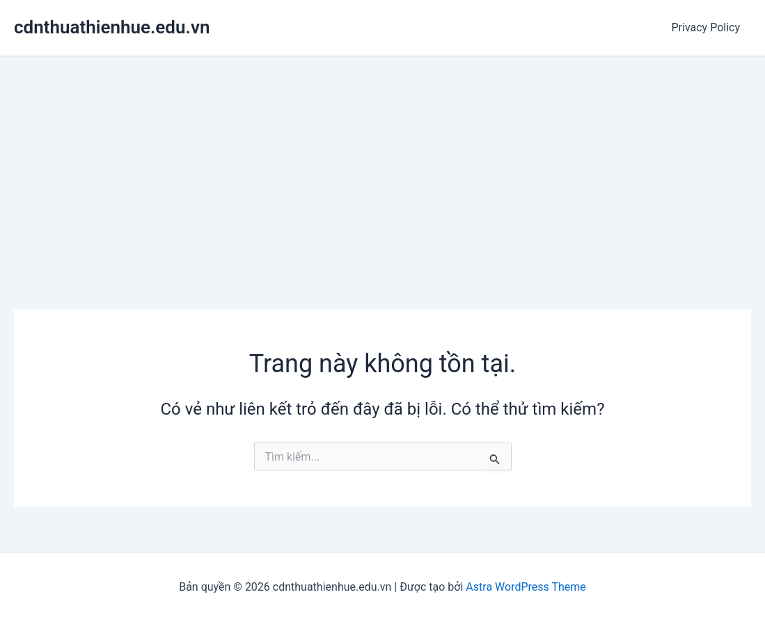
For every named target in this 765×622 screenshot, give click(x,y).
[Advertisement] (382, 160)
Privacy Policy (706, 27)
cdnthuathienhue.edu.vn (112, 27)
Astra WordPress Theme (525, 586)
